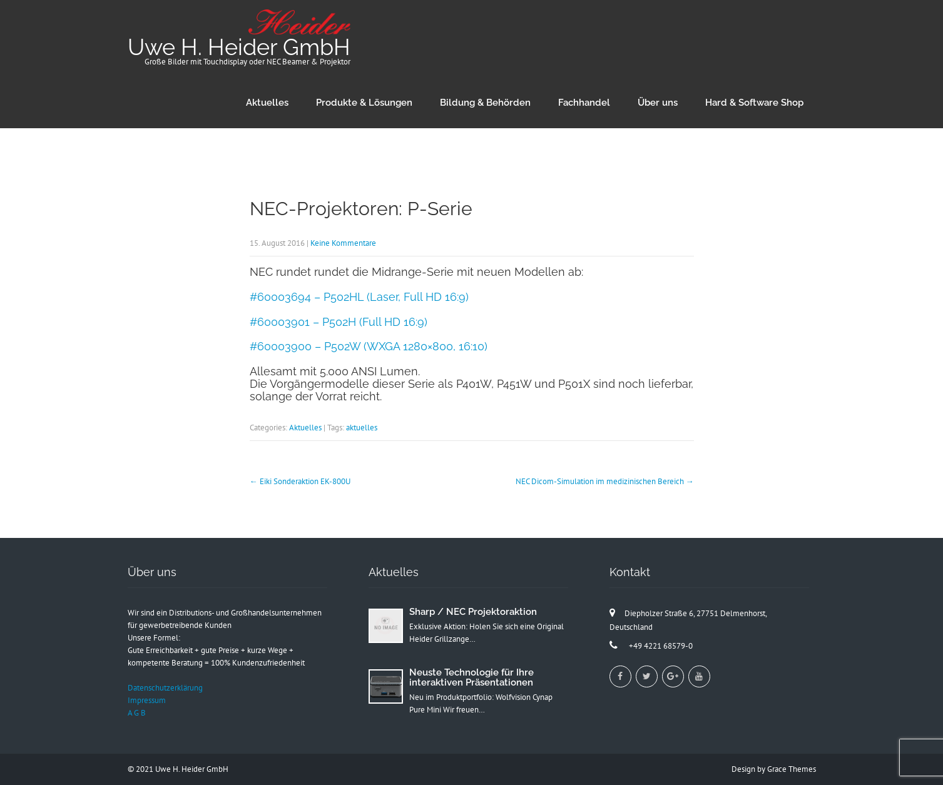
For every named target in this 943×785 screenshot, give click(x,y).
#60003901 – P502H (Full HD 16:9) (338, 321)
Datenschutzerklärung (165, 687)
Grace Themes (791, 769)
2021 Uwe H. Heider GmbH (182, 769)
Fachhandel (584, 102)
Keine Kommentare (343, 243)
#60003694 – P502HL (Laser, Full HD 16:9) (359, 296)
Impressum (147, 700)
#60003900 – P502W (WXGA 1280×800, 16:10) (368, 346)
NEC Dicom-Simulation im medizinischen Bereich (605, 481)
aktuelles (361, 427)
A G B (137, 712)
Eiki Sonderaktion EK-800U (300, 481)
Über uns (658, 102)
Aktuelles (267, 102)
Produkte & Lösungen (364, 102)
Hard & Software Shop (754, 102)
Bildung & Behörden (485, 102)
